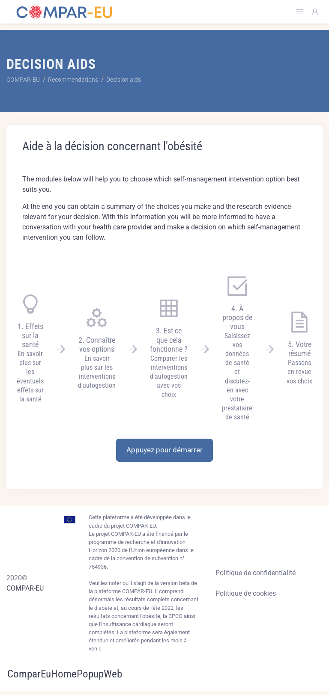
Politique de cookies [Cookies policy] (245, 593)
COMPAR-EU (25, 588)
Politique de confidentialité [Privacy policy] (255, 573)
